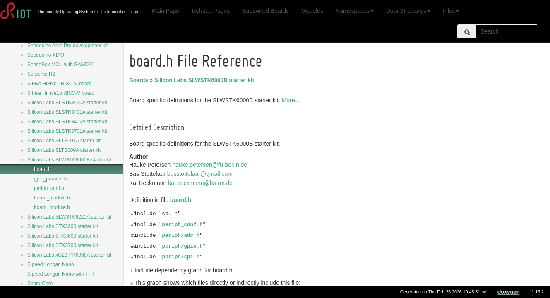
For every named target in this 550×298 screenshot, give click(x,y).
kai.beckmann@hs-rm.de (201, 183)
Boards (139, 80)
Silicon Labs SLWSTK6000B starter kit (69, 160)
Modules (312, 10)
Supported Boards (265, 10)
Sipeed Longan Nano (50, 264)
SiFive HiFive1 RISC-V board (59, 84)
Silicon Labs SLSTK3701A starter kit (67, 131)
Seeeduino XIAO (45, 55)
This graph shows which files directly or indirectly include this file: (216, 282)
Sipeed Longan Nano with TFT (61, 274)
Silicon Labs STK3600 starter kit (62, 236)
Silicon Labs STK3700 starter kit (62, 245)
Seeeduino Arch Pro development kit (67, 45)
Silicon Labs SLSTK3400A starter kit (67, 103)
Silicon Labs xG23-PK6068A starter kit (69, 255)
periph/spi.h (182, 257)
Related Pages (211, 10)
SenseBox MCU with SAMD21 (60, 64)
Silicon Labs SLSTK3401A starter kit (67, 112)
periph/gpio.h (183, 246)
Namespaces (355, 10)
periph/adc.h (182, 235)
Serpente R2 (41, 74)
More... (292, 100)
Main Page (165, 10)
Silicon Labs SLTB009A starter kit (64, 150)
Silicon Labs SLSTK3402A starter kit (67, 122)
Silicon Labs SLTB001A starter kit (64, 141)
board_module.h (52, 198)
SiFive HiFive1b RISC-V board (60, 93)
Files (451, 10)
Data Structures (408, 10)
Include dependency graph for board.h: (182, 270)
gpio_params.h (50, 179)
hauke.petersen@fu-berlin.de (210, 164)
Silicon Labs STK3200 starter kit (62, 226)
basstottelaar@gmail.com (201, 174)
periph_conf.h (49, 188)
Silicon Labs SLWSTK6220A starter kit (69, 217)
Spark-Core (40, 283)
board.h (42, 169)
